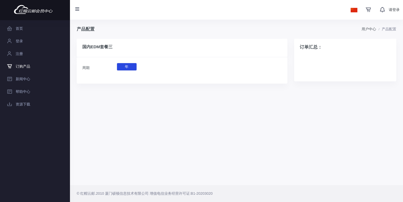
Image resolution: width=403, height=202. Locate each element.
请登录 (394, 10)
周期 (86, 68)
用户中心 (369, 29)
